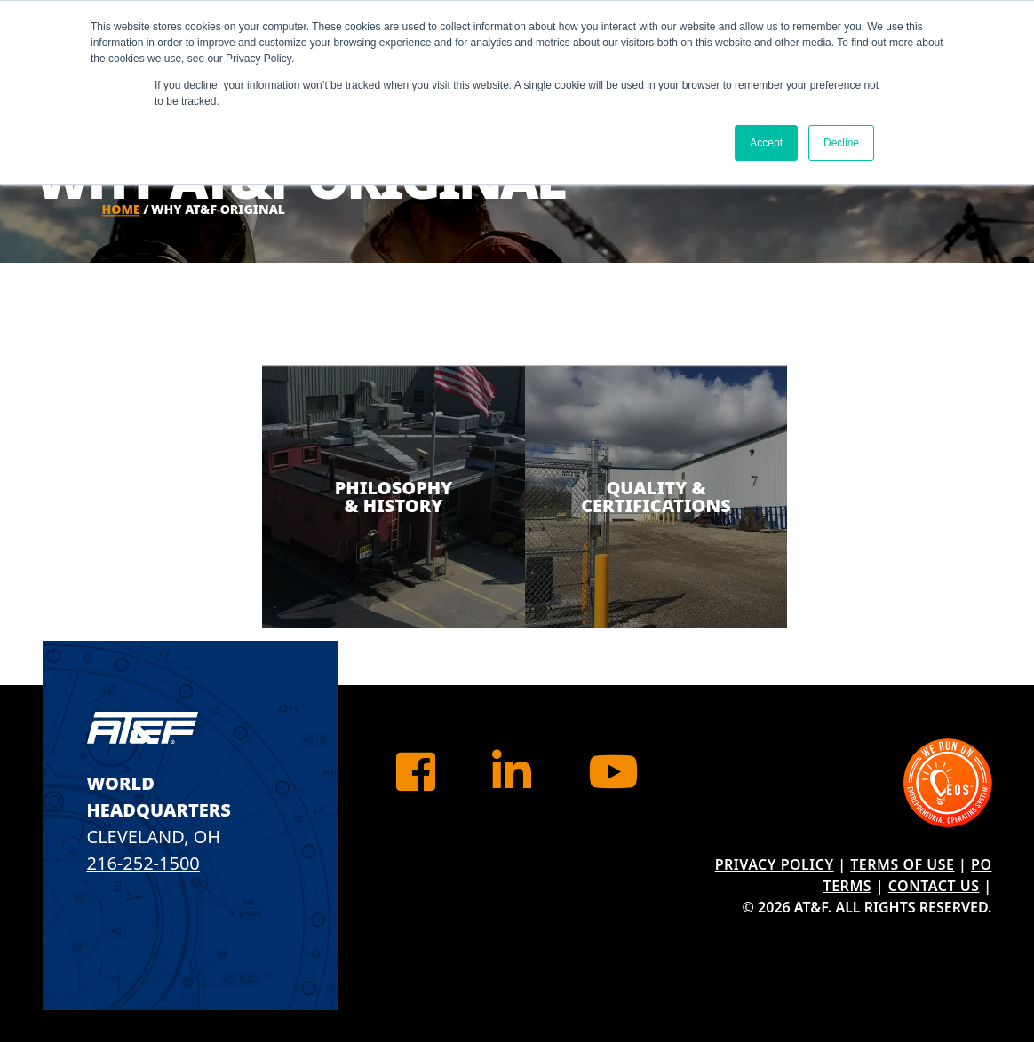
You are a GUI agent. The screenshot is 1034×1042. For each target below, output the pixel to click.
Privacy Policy (774, 864)
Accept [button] (766, 143)
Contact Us (934, 886)
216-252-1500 (143, 863)
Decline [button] (841, 143)
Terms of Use (902, 864)
